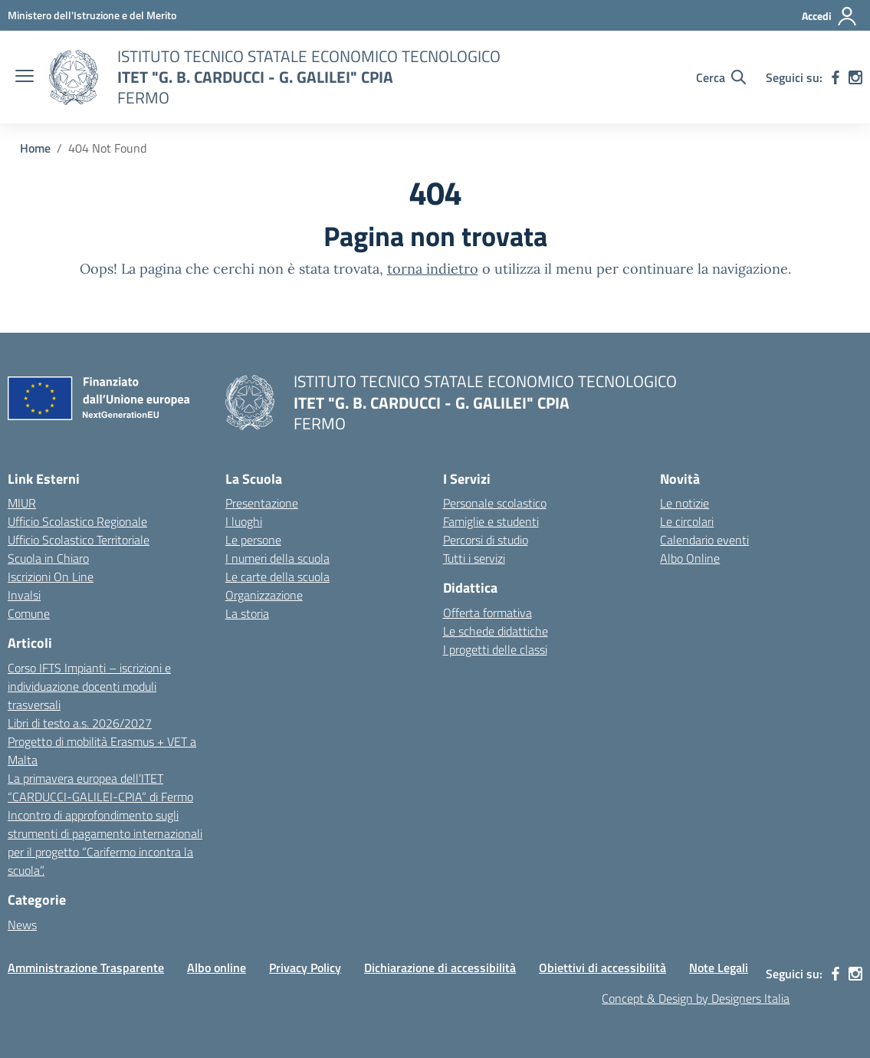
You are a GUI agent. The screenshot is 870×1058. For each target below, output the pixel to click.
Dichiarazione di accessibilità (440, 967)
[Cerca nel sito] (720, 77)
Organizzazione (264, 595)
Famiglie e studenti (491, 521)
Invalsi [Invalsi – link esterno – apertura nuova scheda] (24, 595)
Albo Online (690, 558)
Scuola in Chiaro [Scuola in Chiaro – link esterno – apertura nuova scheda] (48, 558)
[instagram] (855, 77)
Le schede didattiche (495, 631)
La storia (247, 613)
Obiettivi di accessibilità (602, 967)
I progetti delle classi (495, 649)
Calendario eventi (704, 540)
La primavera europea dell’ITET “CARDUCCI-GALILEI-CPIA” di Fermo (100, 787)
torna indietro (432, 269)
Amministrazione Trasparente (86, 967)
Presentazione (261, 503)
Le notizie (684, 503)
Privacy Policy (305, 967)
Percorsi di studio (485, 540)
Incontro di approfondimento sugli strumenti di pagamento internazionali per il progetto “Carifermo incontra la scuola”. (105, 842)
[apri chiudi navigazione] (24, 77)
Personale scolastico (495, 503)
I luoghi (243, 521)
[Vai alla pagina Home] (35, 148)
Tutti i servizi (474, 558)
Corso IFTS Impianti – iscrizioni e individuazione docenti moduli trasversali (89, 686)
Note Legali (718, 967)
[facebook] (835, 77)
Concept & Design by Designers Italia (696, 998)
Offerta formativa (487, 612)
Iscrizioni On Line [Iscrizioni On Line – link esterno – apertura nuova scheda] (51, 576)
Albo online (216, 967)
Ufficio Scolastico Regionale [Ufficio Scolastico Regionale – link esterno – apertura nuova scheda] (77, 521)
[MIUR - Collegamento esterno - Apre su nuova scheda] (92, 15)
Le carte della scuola (277, 576)
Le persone (253, 540)
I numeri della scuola (277, 558)
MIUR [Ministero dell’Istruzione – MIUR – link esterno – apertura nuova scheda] (22, 503)
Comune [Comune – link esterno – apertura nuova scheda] (29, 613)
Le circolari (687, 521)
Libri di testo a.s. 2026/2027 (80, 723)
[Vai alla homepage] (73, 77)
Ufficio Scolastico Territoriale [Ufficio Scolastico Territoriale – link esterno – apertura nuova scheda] (78, 540)
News (22, 924)
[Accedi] (829, 16)
